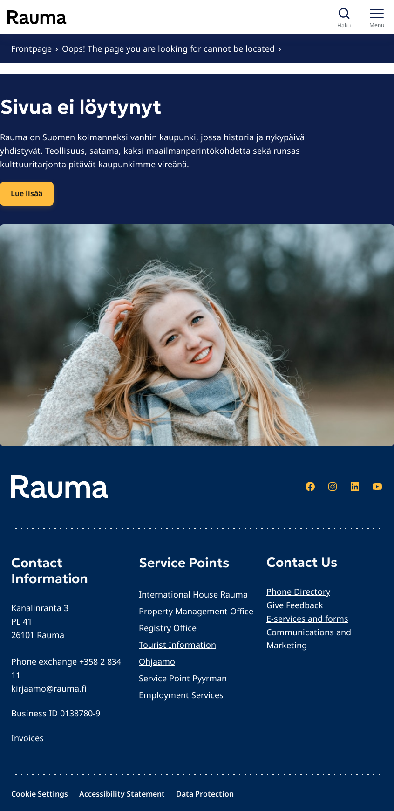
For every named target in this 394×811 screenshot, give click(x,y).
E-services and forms (307, 618)
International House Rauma (193, 594)
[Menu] (376, 17)
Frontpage (31, 48)
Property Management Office (196, 611)
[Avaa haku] (343, 17)
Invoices (27, 737)
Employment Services (181, 695)
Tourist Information (177, 644)
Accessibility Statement (122, 794)
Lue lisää (26, 193)
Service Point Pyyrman (183, 678)
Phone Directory (298, 591)
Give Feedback (294, 605)
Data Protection (205, 794)
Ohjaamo (157, 661)
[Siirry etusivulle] (37, 17)
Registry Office (168, 627)
